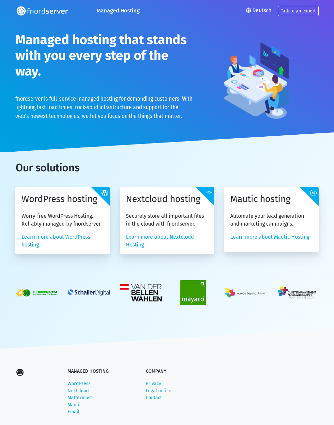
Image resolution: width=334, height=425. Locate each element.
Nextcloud (78, 391)
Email (73, 412)
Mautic (75, 405)
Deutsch (258, 10)
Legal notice (158, 391)
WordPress (79, 383)
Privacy (153, 383)
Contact (154, 397)
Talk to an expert (298, 11)
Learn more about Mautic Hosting (269, 237)
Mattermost (80, 397)
